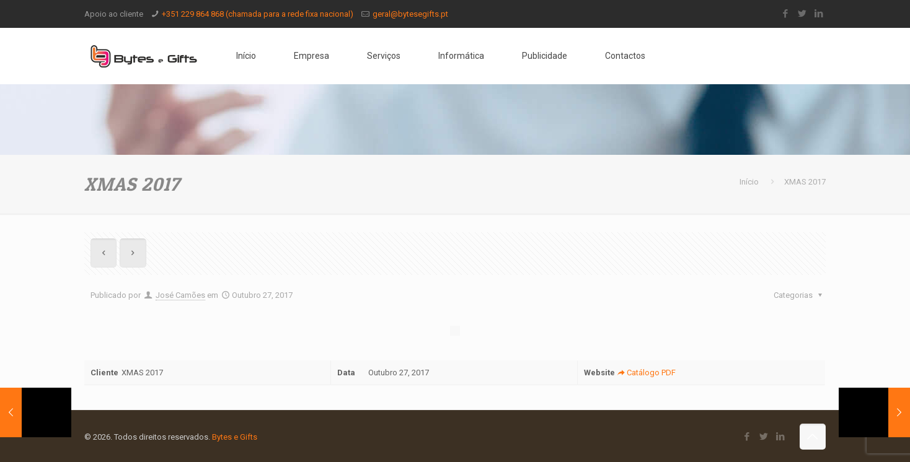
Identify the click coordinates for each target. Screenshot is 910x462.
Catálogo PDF (645, 372)
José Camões (180, 295)
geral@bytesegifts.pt (410, 14)
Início (749, 181)
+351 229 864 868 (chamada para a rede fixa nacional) (257, 14)
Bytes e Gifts (234, 437)
